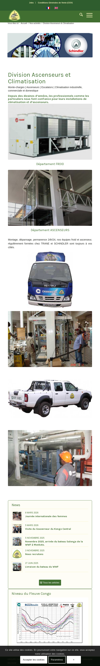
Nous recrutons (34, 554)
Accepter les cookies (33, 660)
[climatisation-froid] (50, 132)
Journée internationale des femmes (46, 516)
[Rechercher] (79, 15)
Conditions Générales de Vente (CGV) (55, 3)
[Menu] (88, 15)
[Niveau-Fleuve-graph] (50, 622)
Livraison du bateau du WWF (41, 566)
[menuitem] (31, 3)
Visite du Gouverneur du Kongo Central (48, 528)
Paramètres (57, 660)
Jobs (31, 3)
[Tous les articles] (50, 583)
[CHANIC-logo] (41, 15)
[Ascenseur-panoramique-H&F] (50, 198)
